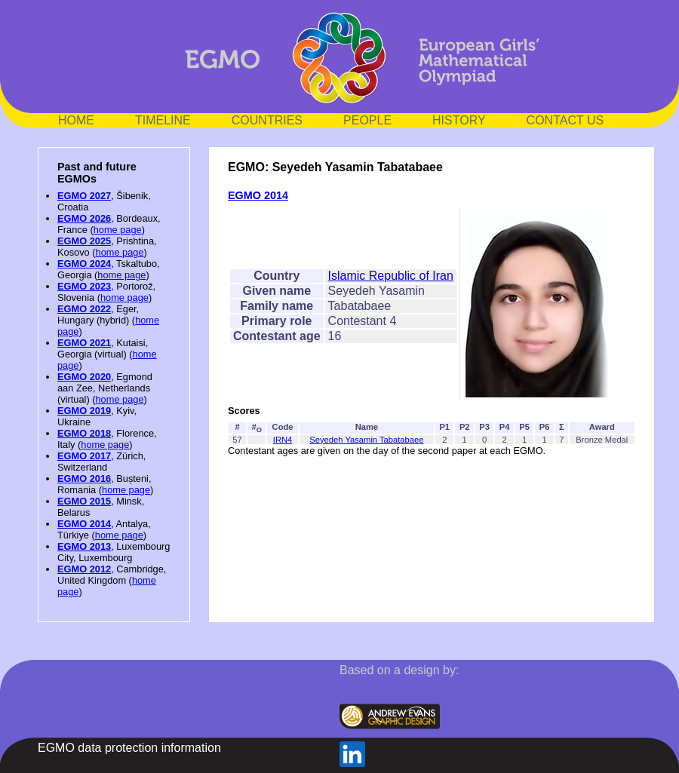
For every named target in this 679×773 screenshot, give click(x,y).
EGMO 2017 (84, 456)
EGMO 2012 (84, 569)
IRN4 (283, 439)
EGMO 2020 (84, 376)
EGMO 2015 (84, 501)
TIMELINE (163, 120)
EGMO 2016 (84, 478)
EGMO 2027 (84, 195)
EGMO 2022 (84, 308)
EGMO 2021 (84, 342)
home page (118, 229)
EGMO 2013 (84, 546)
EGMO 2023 (84, 286)
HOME (76, 120)
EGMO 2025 (84, 241)
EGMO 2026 (84, 218)
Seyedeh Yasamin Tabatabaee (366, 439)
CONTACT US (565, 120)
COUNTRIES (267, 120)
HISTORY (459, 120)
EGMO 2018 (84, 433)
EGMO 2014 (84, 523)
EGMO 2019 (84, 410)
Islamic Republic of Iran (390, 275)
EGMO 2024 (84, 263)
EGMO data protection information (129, 747)
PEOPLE (367, 120)
